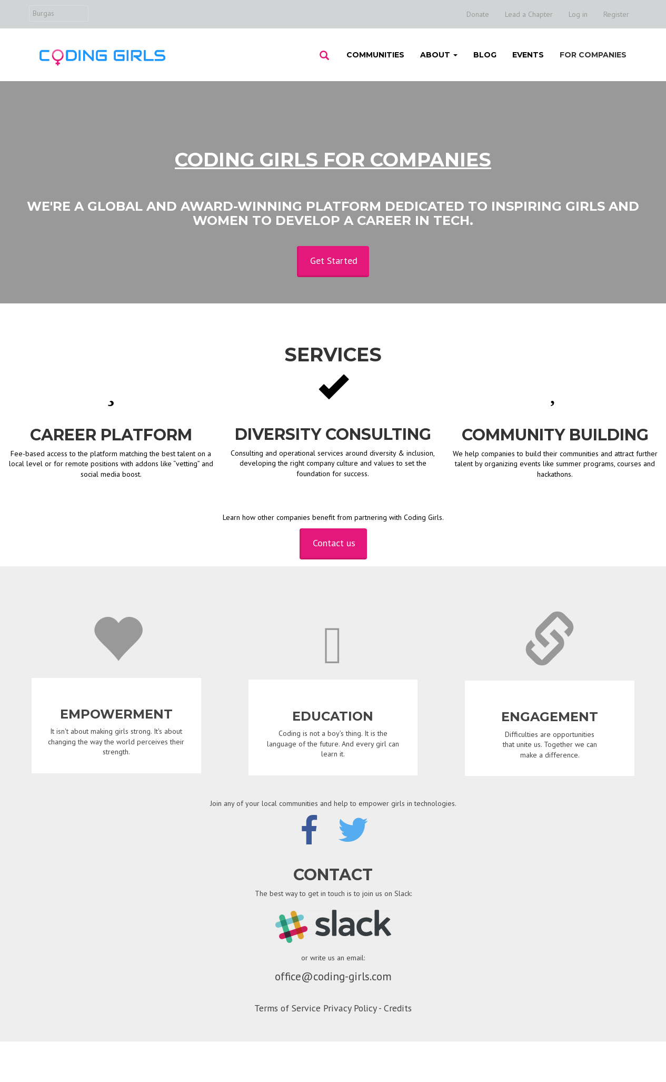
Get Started (333, 260)
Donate (477, 14)
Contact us (334, 543)
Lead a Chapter (529, 14)
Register (616, 14)
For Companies (593, 55)
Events (528, 55)
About (439, 55)
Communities (375, 55)
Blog (484, 55)
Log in (578, 14)
